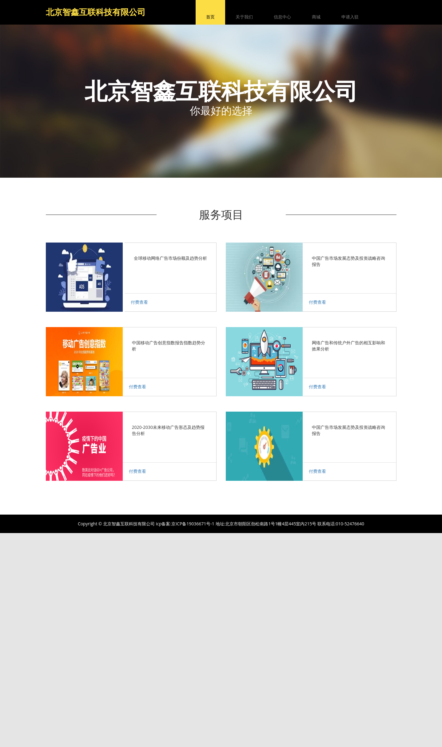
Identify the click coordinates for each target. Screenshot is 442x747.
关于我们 (244, 17)
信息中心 (282, 17)
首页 (210, 17)
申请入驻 (350, 17)
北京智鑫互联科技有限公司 (95, 12)
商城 (316, 17)
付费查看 (139, 302)
